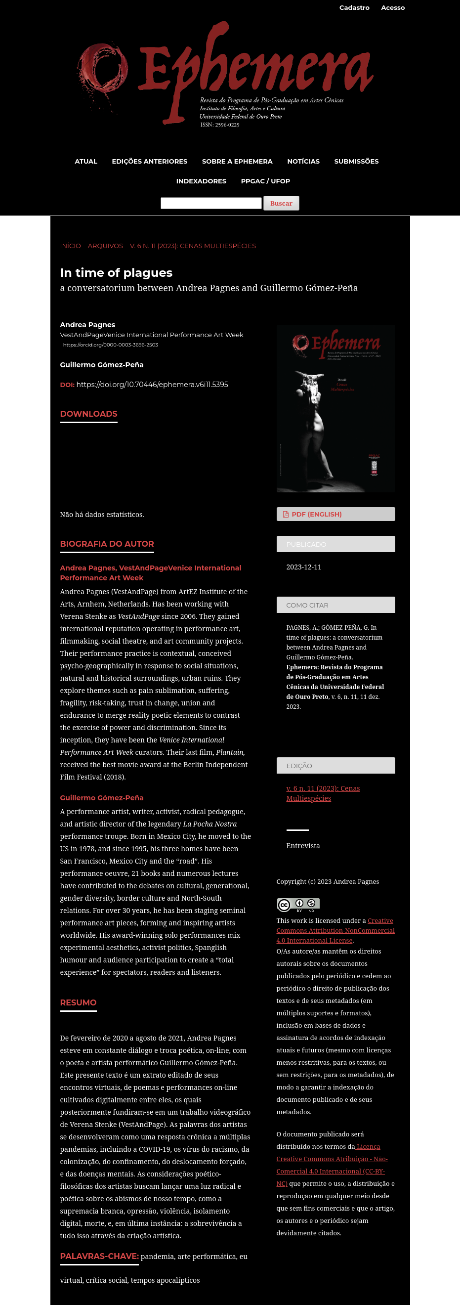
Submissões (357, 161)
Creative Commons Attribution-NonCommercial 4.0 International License (336, 930)
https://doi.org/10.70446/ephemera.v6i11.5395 (152, 384)
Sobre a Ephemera (237, 161)
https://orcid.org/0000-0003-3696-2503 (110, 345)
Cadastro (354, 7)
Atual (86, 161)
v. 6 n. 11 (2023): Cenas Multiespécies (193, 246)
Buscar (281, 203)
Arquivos (105, 246)
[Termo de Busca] (211, 203)
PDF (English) (316, 514)
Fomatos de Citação (322, 725)
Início (70, 246)
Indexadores (201, 181)
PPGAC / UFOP (266, 181)
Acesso (393, 7)
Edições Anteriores (149, 161)
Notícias (303, 161)
